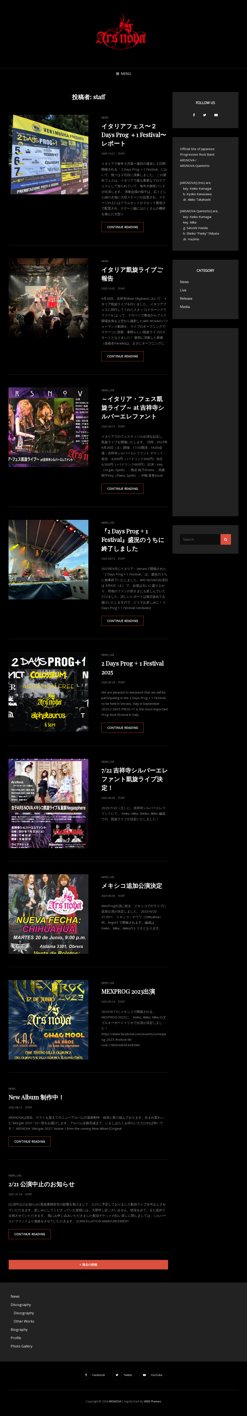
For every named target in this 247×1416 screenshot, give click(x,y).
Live (112, 391)
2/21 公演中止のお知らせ (42, 1186)
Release (186, 298)
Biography (19, 1332)
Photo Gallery (21, 1349)
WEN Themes (152, 1404)
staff (121, 153)
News (104, 117)
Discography (21, 1307)
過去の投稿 (89, 1268)
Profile (16, 1341)
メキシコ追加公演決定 (131, 887)
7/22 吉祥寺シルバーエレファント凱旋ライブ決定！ (134, 781)
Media (185, 306)
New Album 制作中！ (36, 1099)
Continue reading (126, 228)
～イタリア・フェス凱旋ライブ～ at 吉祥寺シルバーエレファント (132, 408)
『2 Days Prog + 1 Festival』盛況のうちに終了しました (132, 540)
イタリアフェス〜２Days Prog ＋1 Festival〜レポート (133, 134)
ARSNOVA (115, 1404)
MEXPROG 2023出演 (128, 993)
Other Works (24, 1324)
